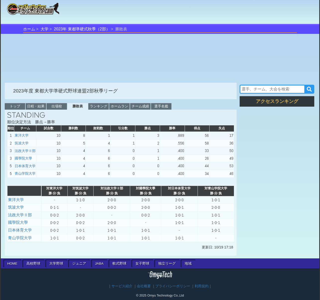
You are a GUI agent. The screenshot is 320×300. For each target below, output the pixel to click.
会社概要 (144, 286)
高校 (33, 263)
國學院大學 (23, 158)
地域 (188, 263)
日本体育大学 (25, 166)
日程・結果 (36, 106)
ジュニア (79, 263)
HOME (12, 263)
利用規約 (202, 286)
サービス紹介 (121, 286)
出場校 (57, 106)
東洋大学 (22, 135)
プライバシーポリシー (172, 286)
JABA (99, 263)
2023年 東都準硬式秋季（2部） (82, 29)
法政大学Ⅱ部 (25, 151)
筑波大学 (22, 143)
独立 (167, 263)
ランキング (98, 106)
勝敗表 (77, 106)
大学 (45, 29)
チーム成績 (140, 106)
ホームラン (119, 106)
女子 (142, 263)
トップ (15, 106)
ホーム (29, 29)
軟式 (119, 263)
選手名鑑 (161, 106)
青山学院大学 (25, 173)
